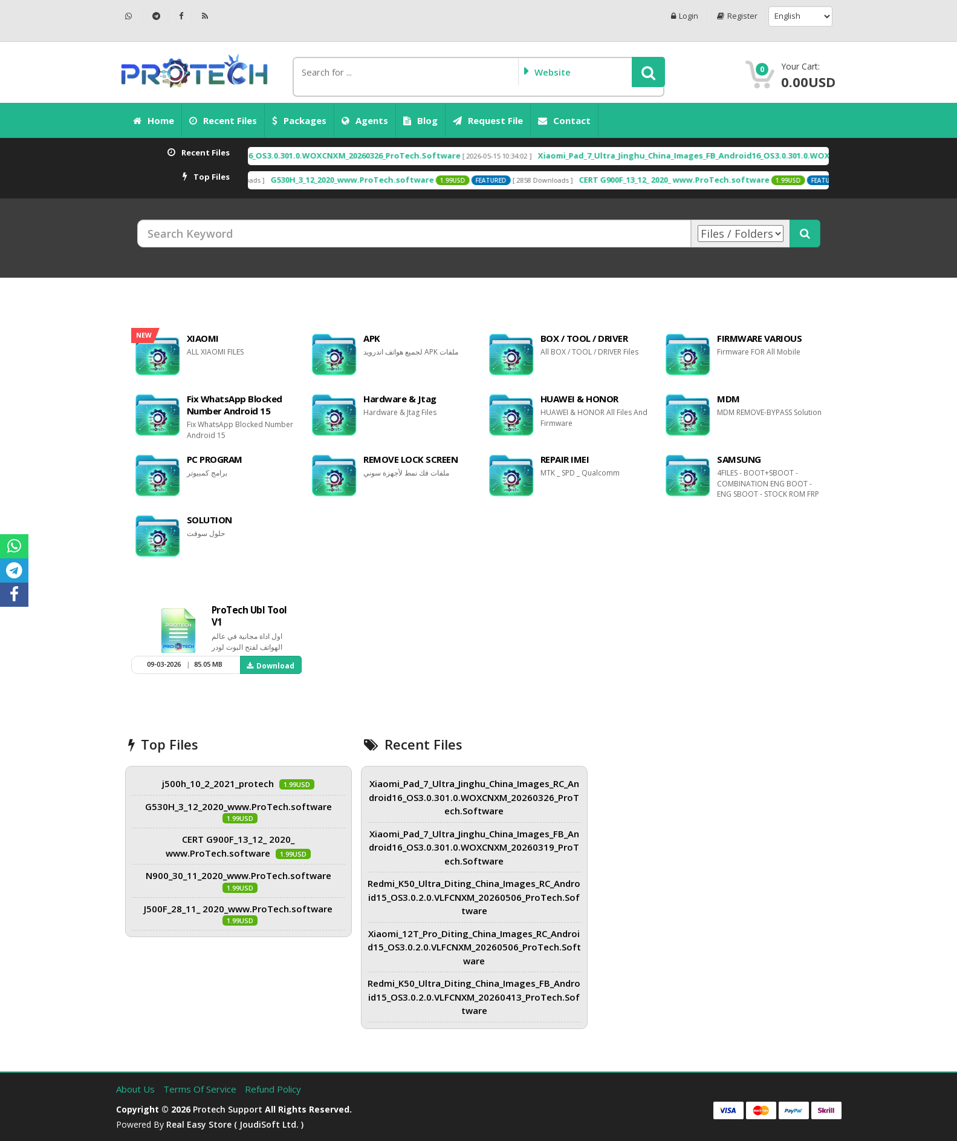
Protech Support (227, 1109)
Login (684, 16)
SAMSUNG (739, 459)
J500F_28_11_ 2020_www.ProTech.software (238, 909)
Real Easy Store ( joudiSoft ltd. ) (234, 1124)
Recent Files (223, 120)
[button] (648, 72)
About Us (136, 1089)
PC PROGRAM (214, 459)
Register (737, 16)
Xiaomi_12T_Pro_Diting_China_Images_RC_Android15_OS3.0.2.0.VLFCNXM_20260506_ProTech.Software (474, 947)
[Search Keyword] (414, 233)
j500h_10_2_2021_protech (218, 783)
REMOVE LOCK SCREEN (410, 459)
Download (270, 666)
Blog (420, 120)
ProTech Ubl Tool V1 (249, 616)
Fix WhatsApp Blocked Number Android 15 (234, 405)
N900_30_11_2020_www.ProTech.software (238, 875)
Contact (564, 120)
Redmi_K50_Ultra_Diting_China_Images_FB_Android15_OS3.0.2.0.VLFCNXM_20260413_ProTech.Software (474, 996)
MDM (728, 399)
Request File (488, 120)
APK (371, 338)
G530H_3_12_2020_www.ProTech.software (388, 179)
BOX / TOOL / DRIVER (584, 338)
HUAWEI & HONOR (579, 399)
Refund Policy (273, 1089)
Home (153, 120)
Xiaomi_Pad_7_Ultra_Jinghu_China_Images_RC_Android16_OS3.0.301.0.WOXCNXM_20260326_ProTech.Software (281, 155)
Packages (299, 120)
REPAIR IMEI (564, 459)
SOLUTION (209, 520)
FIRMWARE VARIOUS (759, 338)
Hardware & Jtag (399, 399)
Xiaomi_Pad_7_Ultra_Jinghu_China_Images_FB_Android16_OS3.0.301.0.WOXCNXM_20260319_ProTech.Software (474, 847)
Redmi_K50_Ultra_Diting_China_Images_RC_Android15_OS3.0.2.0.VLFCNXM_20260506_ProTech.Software (474, 897)
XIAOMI (203, 338)
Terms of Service (201, 1089)
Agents (365, 120)
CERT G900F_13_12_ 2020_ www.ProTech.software (710, 179)
